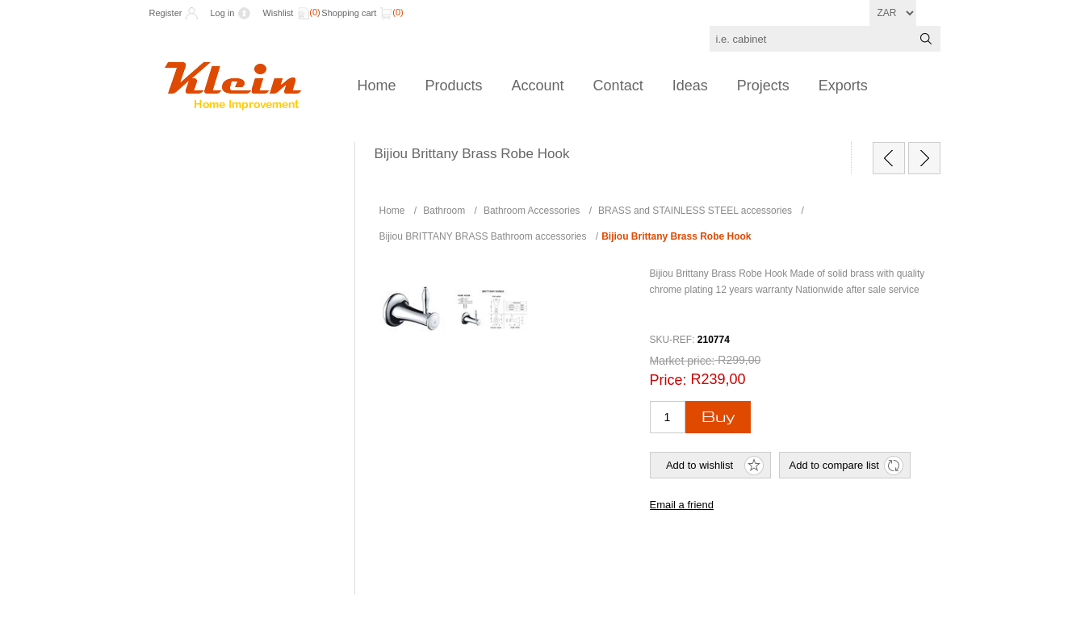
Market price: (682, 360)
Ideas (690, 85)
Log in (222, 13)
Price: (668, 380)
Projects (763, 85)
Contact (618, 85)
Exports (843, 85)
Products (454, 85)
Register (165, 13)
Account (538, 85)
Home (377, 85)
